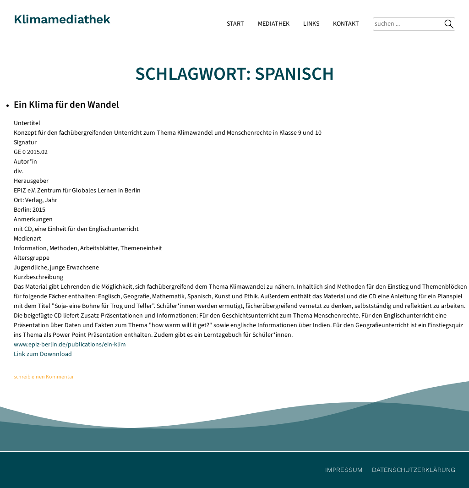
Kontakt (346, 23)
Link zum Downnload (43, 354)
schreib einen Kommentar (44, 377)
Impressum (344, 469)
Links (311, 23)
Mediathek (273, 23)
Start (235, 23)
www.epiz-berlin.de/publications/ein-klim (70, 344)
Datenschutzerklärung (413, 469)
